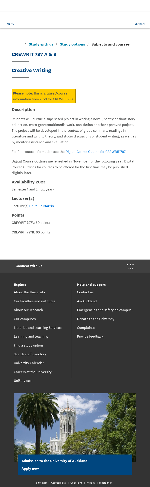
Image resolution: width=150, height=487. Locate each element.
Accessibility (58, 482)
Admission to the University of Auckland (54, 460)
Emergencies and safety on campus (104, 309)
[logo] (75, 23)
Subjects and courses (111, 44)
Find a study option (28, 345)
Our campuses (25, 318)
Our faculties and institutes (34, 301)
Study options (72, 44)
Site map (41, 482)
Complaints (86, 327)
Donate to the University (95, 318)
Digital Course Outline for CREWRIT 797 (95, 151)
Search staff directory (30, 354)
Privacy (90, 482)
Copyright (76, 482)
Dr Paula (41, 205)
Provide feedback (90, 336)
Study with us (41, 44)
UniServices (22, 380)
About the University (29, 292)
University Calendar (29, 362)
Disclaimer (105, 482)
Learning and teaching (31, 336)
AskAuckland (87, 301)
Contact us (85, 292)
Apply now (33, 468)
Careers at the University (33, 371)
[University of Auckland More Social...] (130, 267)
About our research (28, 309)
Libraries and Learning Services (37, 327)
